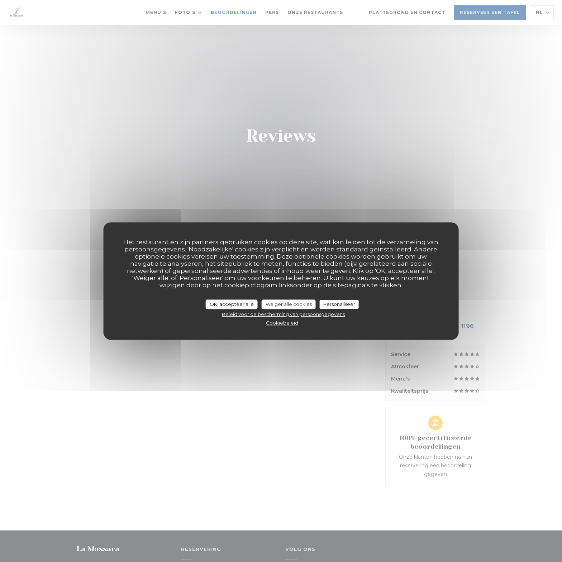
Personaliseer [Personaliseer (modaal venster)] (339, 304)
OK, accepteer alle (232, 304)
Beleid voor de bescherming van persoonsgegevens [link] (283, 314)
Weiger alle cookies (289, 304)
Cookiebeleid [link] (282, 323)
